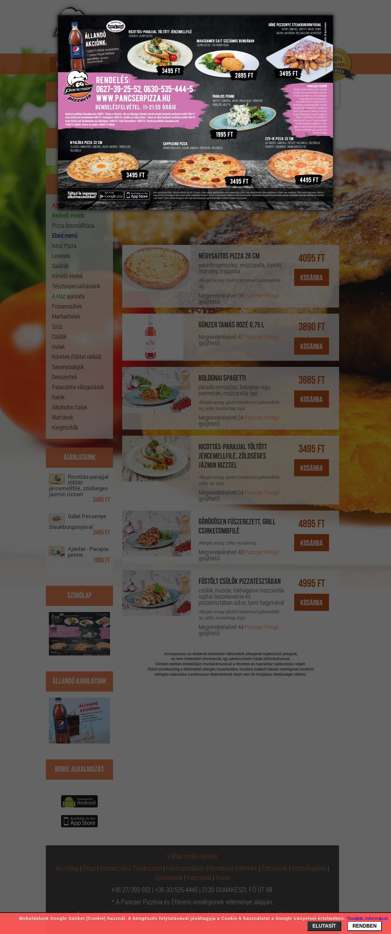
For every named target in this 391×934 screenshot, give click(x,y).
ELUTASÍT (324, 925)
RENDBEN (365, 925)
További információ (367, 918)
